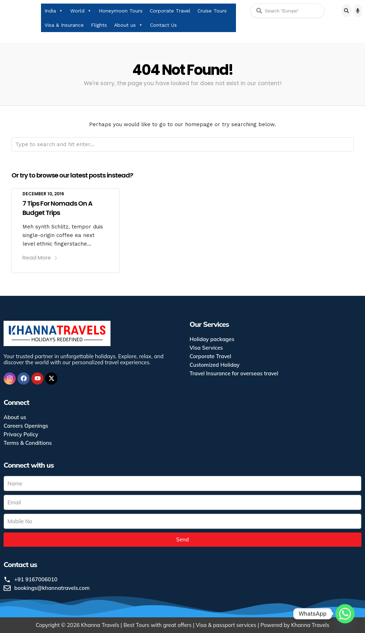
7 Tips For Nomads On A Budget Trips (57, 208)
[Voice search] (358, 10)
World (81, 11)
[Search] (346, 10)
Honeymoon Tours (121, 11)
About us (128, 25)
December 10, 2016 (43, 194)
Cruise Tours (212, 11)
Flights (99, 25)
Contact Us (163, 25)
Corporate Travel (170, 11)
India (54, 11)
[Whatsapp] (345, 614)
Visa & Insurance (64, 25)
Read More (40, 257)
